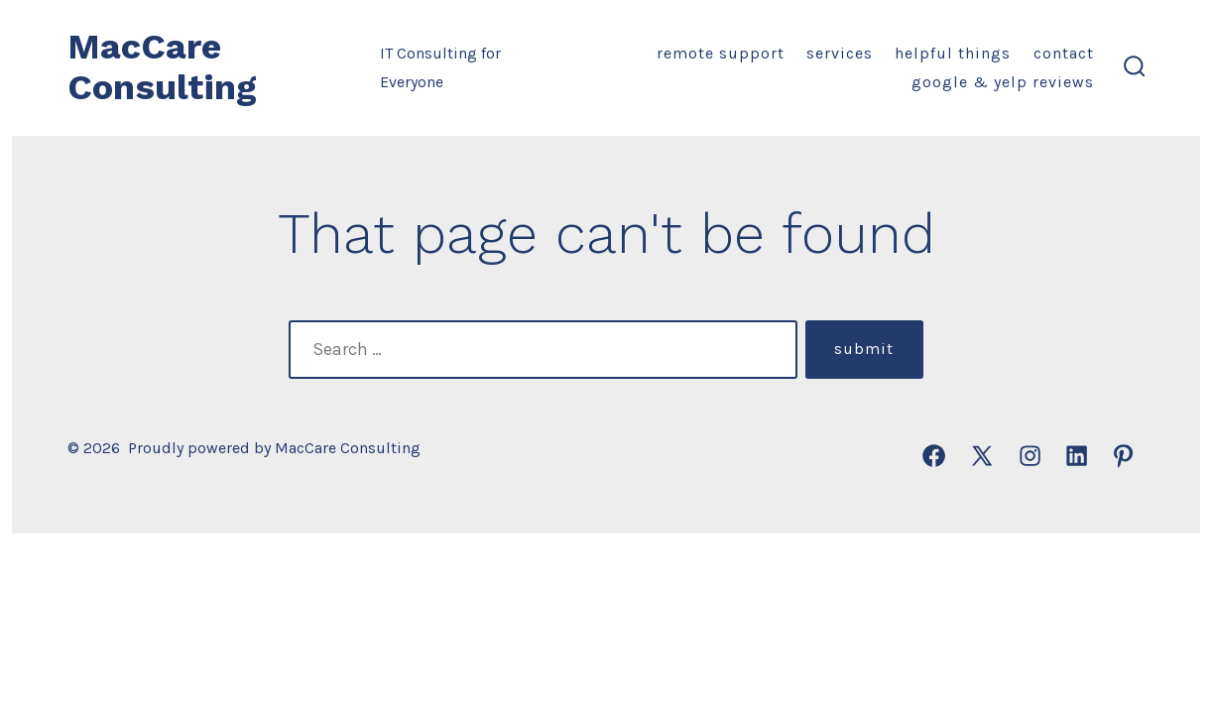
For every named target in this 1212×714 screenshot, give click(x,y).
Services (839, 53)
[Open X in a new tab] (982, 455)
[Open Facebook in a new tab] (933, 455)
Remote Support (721, 53)
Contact (1063, 53)
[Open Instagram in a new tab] (1030, 455)
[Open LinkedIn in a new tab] (1076, 455)
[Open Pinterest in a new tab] (1123, 455)
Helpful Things (953, 53)
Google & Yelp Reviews (1002, 81)
